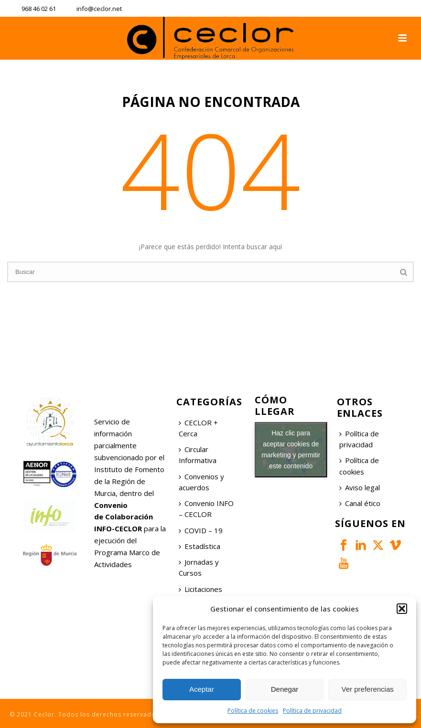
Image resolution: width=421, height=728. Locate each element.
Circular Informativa (197, 454)
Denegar (285, 689)
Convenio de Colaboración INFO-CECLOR (123, 517)
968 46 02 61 (39, 8)
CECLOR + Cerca (198, 428)
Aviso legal (359, 487)
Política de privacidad (312, 711)
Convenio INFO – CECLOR (206, 508)
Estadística (199, 546)
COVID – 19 (201, 530)
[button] (402, 608)
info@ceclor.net (99, 8)
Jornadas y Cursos (199, 567)
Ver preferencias (368, 689)
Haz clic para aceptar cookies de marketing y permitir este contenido (290, 449)
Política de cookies (252, 711)
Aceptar (201, 689)
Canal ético (359, 503)
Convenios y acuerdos (201, 482)
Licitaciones (200, 589)
